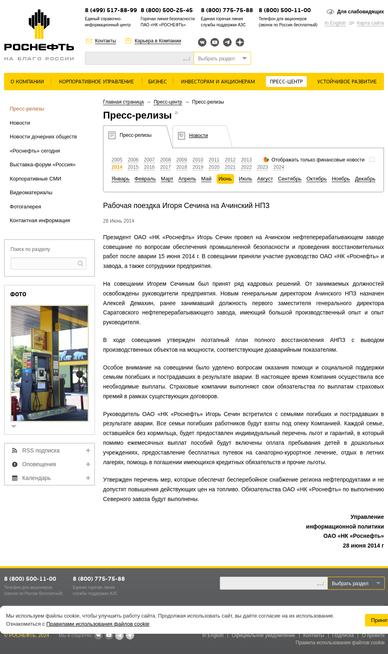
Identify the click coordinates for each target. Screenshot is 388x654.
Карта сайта (370, 23)
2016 (149, 167)
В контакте (98, 635)
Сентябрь (290, 179)
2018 (181, 167)
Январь (121, 179)
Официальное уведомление (263, 635)
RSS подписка (41, 450)
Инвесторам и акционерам (218, 82)
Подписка (343, 635)
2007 (149, 160)
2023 (262, 167)
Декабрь (365, 179)
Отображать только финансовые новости (318, 160)
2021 (230, 167)
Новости (20, 123)
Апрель (187, 179)
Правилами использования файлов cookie (98, 624)
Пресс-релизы (27, 109)
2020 (214, 167)
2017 (165, 167)
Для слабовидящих (360, 12)
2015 (133, 167)
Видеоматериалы (31, 192)
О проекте (373, 635)
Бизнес (157, 82)
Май (206, 179)
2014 (117, 167)
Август (265, 179)
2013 (246, 160)
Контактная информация (40, 220)
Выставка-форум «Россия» (43, 164)
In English (335, 23)
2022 (246, 167)
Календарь (36, 478)
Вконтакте (202, 42)
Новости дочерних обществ (43, 137)
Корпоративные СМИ (35, 179)
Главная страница (123, 102)
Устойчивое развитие (347, 82)
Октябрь (316, 179)
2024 (278, 167)
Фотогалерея (25, 207)
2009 (181, 160)
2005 (117, 160)
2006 (133, 160)
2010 (197, 160)
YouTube (215, 42)
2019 (197, 167)
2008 (165, 160)
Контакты (105, 41)
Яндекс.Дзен (240, 42)
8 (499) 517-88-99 (111, 11)
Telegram (227, 42)
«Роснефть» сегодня (35, 151)
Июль (245, 179)
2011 (214, 160)
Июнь (225, 179)
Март (167, 179)
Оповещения (39, 464)
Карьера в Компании (158, 41)
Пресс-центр (286, 82)
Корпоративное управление (96, 82)
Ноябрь (341, 179)
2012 (230, 160)
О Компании (27, 82)
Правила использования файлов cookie (340, 643)
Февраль (145, 179)
